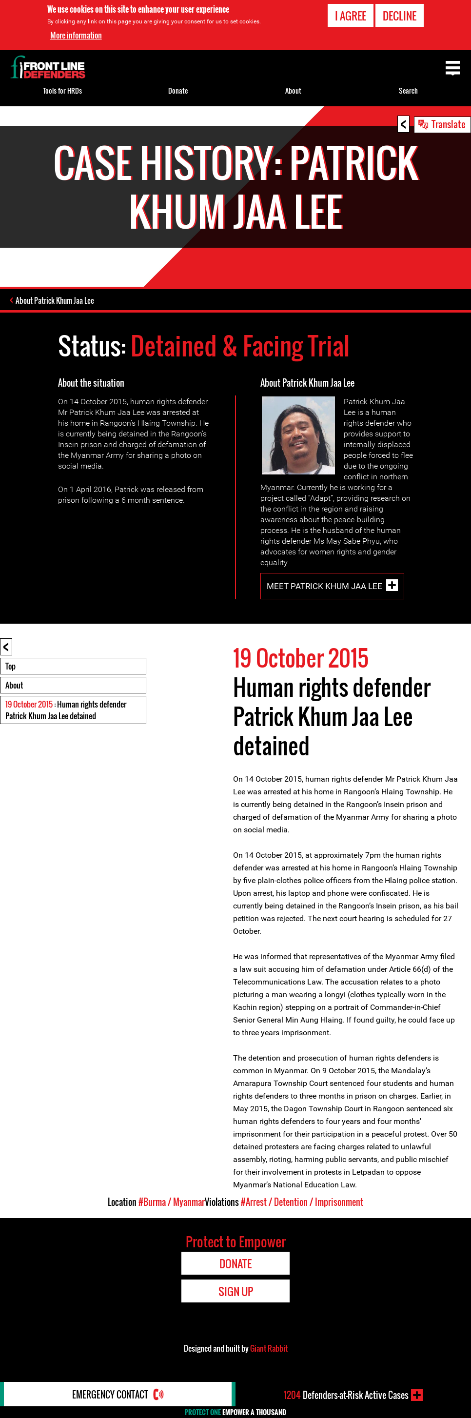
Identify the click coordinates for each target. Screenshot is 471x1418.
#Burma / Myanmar (171, 1202)
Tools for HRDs (62, 90)
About (14, 685)
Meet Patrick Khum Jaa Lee (324, 586)
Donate (178, 90)
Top (10, 666)
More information (76, 35)
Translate (449, 124)
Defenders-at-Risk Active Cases (346, 1395)
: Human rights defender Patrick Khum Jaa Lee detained (65, 710)
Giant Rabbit (269, 1348)
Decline (399, 15)
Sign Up (235, 1291)
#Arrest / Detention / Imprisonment (302, 1202)
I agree (350, 15)
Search (408, 90)
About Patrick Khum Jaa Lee (55, 300)
